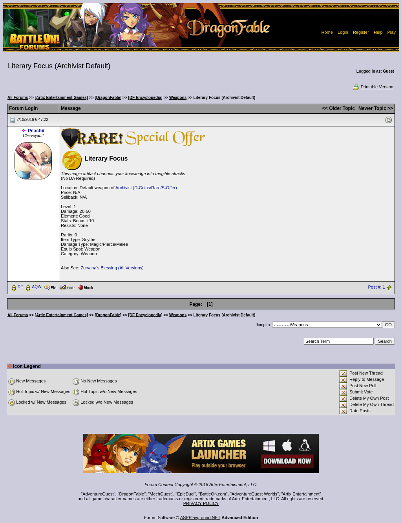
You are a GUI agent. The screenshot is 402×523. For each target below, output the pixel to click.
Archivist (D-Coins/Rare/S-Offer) (146, 187)
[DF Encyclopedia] (145, 97)
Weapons (177, 97)
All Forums (17, 97)
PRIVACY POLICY (201, 503)
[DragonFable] (108, 97)
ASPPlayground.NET (200, 517)
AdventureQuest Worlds (255, 494)
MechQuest (161, 494)
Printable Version (372, 86)
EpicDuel (185, 494)
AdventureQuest (98, 494)
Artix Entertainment (301, 494)
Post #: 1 (376, 287)
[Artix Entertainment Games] (61, 97)
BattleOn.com (213, 494)
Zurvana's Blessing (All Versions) (111, 267)
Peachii (36, 130)
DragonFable (131, 494)
